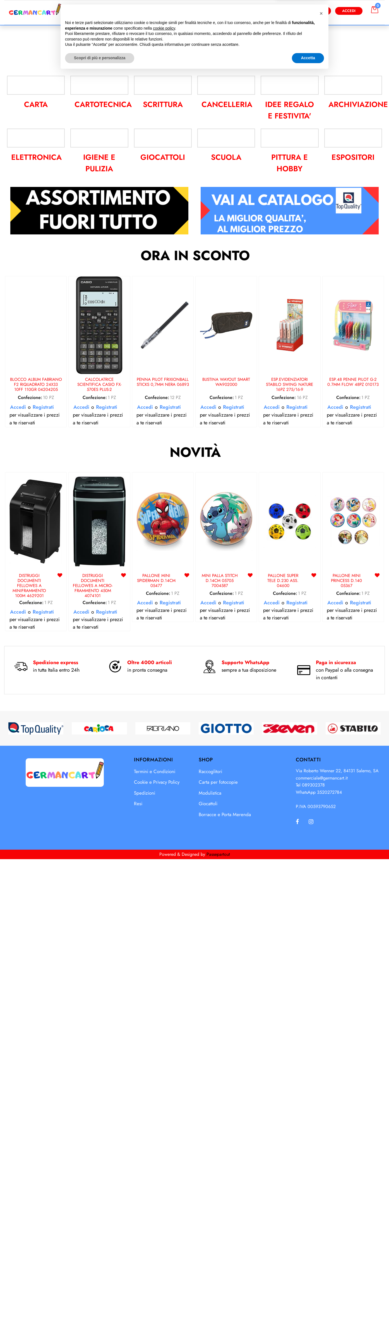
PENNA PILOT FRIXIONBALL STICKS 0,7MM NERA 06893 (163, 878)
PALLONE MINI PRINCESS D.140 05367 (346, 1076)
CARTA (36, 580)
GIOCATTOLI (162, 653)
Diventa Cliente (308, 10)
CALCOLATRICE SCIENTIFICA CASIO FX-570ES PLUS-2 (99, 880)
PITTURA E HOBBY (290, 659)
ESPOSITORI (353, 653)
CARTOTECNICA (102, 580)
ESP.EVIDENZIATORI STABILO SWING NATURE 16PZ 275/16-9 (289, 880)
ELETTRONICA (36, 653)
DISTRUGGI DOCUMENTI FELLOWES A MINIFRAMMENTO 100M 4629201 (29, 1081)
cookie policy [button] (164, 1276)
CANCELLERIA (226, 580)
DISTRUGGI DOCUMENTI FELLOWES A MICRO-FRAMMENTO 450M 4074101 (92, 1081)
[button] (250, 10)
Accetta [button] (308, 1305)
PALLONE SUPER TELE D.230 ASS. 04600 (283, 1076)
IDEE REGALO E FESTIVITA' (289, 586)
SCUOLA (226, 653)
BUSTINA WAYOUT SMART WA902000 (226, 878)
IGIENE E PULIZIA (99, 659)
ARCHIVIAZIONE (356, 580)
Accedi (349, 10)
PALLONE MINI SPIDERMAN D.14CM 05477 (156, 1076)
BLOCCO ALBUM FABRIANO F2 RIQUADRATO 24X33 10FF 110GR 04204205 (36, 880)
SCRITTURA (162, 580)
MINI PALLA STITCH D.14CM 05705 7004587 (220, 1076)
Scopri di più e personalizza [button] (99, 1305)
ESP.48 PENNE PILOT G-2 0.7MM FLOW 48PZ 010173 (353, 878)
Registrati (43, 902)
